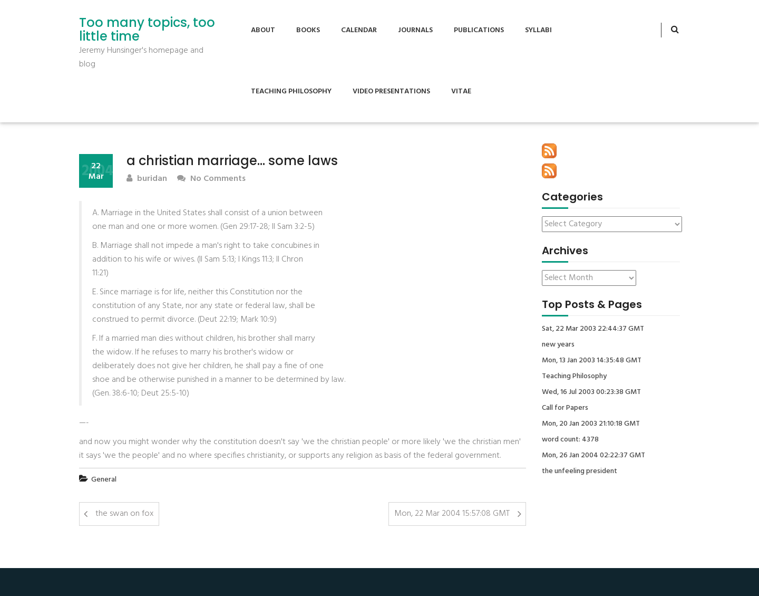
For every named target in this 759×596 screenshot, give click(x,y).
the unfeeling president (579, 471)
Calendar (359, 30)
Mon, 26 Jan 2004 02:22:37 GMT (593, 455)
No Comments (211, 179)
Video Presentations (391, 91)
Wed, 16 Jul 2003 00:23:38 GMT (591, 392)
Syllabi (538, 30)
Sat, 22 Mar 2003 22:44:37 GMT (593, 329)
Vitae (461, 91)
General (103, 480)
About (263, 30)
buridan (146, 179)
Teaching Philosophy (291, 91)
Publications (479, 30)
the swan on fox (124, 514)
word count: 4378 (570, 440)
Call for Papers (565, 408)
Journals (415, 30)
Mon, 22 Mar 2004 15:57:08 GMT (452, 514)
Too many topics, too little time (147, 30)
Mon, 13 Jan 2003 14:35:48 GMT (591, 360)
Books (308, 30)
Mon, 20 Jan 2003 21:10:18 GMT (591, 424)
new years (558, 345)
